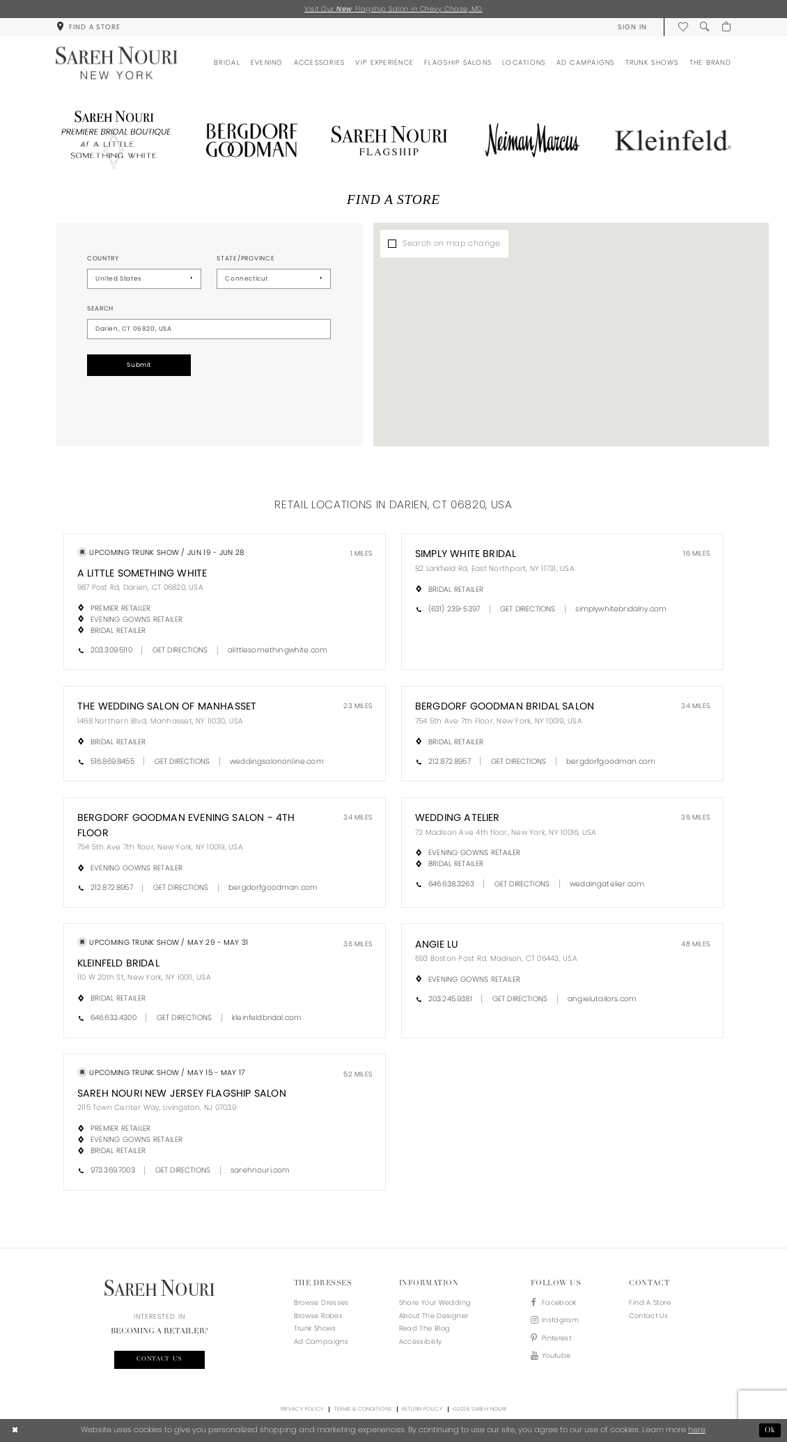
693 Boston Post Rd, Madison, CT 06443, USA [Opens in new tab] (496, 958)
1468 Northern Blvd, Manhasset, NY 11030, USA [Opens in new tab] (160, 721)
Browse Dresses (321, 1302)
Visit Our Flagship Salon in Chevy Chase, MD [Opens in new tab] (393, 8)
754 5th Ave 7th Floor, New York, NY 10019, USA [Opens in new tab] (498, 721)
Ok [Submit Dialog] (770, 1430)
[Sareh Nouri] (117, 63)
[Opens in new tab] (114, 141)
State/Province (245, 258)
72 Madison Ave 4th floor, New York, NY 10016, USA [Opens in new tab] (506, 832)
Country (103, 258)
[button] (632, 27)
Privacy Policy (302, 1409)
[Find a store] (88, 27)
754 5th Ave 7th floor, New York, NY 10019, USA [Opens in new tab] (160, 847)
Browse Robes (318, 1315)
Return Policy (422, 1409)
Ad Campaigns (321, 1341)
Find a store (649, 1302)
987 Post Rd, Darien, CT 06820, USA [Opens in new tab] (140, 587)
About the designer (434, 1315)
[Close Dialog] (15, 1430)
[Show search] (704, 27)
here (697, 1429)
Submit (139, 365)
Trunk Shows (315, 1328)
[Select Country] (144, 279)
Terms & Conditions (363, 1409)
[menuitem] (88, 27)
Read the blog (425, 1328)
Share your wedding (435, 1302)
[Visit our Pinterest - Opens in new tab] (555, 1338)
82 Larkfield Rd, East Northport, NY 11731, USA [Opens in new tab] (495, 568)
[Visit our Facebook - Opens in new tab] (555, 1303)
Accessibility (420, 1341)
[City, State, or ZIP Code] (209, 329)
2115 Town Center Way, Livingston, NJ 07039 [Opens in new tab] (156, 1107)
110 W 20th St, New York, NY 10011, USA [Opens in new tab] (144, 977)
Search (100, 308)
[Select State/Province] (274, 279)
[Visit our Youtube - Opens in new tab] (555, 1356)
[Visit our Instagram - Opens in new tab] (555, 1320)
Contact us (159, 1359)
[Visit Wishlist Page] (683, 27)
